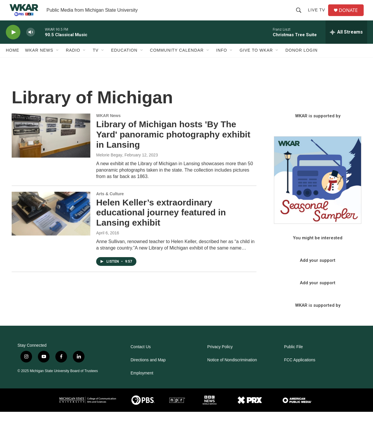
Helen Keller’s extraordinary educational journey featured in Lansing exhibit (161, 223)
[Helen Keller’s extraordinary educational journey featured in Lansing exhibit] (51, 224)
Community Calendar (177, 60)
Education (124, 60)
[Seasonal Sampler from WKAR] (317, 190)
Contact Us (141, 357)
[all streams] (346, 42)
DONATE (351, 15)
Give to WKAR (256, 60)
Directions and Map (148, 370)
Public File (293, 357)
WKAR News (39, 60)
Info (221, 60)
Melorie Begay (109, 165)
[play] (13, 42)
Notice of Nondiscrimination (232, 370)
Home (12, 60)
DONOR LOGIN (301, 60)
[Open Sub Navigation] (57, 60)
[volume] (31, 42)
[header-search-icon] (300, 15)
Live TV (318, 15)
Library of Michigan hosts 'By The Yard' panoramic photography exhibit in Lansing (173, 145)
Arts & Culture (110, 204)
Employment (142, 383)
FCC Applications (299, 370)
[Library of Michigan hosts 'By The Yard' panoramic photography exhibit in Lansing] (51, 146)
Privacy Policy (220, 357)
